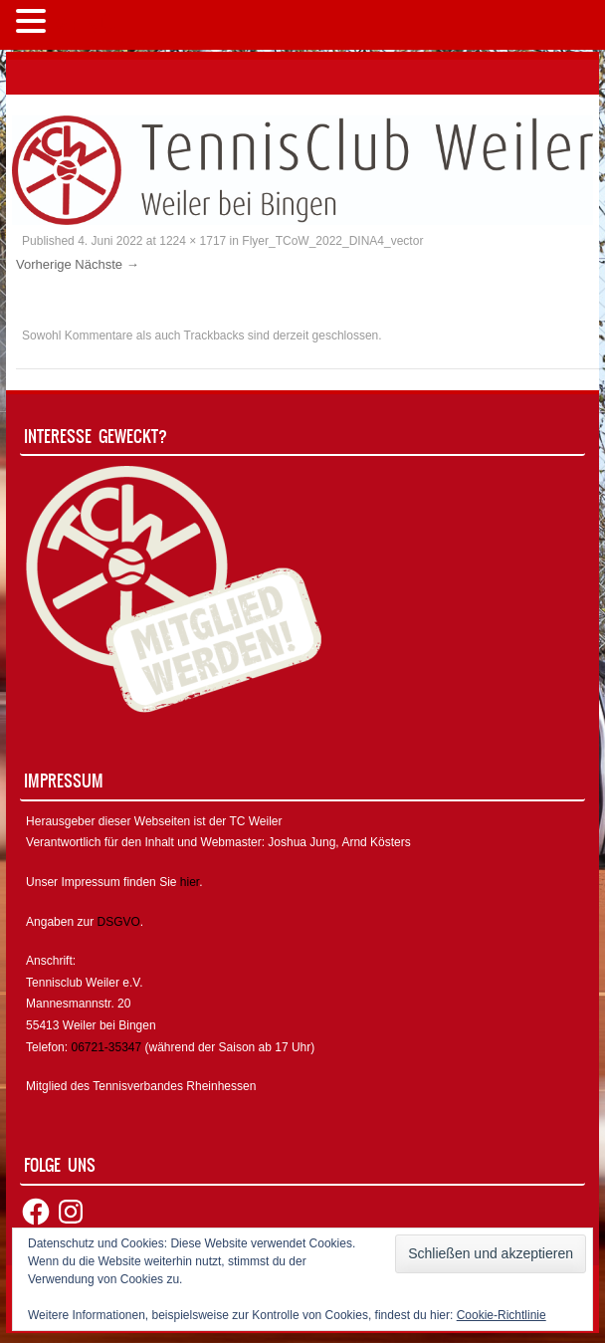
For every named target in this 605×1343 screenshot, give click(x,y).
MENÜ (84, 25)
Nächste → (106, 264)
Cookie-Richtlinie (501, 1315)
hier (189, 882)
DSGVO (118, 922)
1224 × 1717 (192, 241)
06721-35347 (106, 1047)
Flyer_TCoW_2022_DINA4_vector (332, 241)
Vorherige (44, 264)
